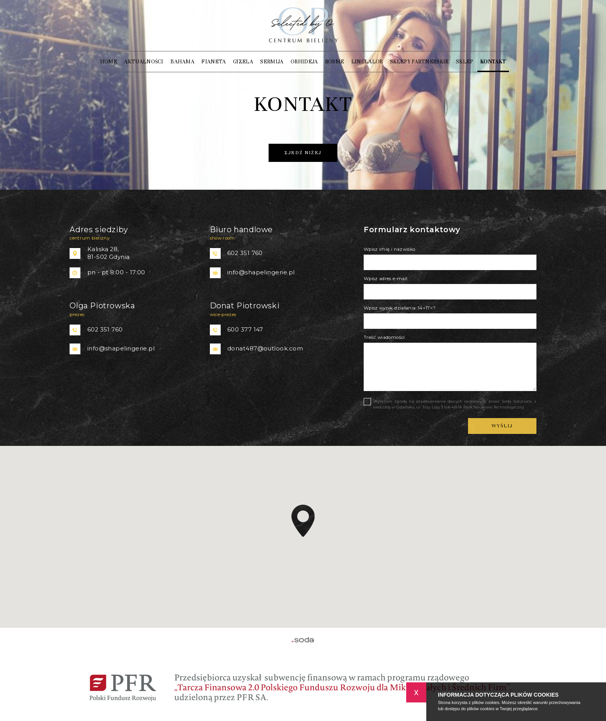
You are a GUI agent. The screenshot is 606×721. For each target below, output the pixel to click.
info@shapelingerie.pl (260, 272)
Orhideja (304, 61)
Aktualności (143, 61)
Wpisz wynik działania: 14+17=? (400, 308)
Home (108, 61)
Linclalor (367, 61)
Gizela (243, 61)
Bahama (182, 61)
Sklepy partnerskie (419, 61)
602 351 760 (245, 253)
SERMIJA (271, 61)
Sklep (464, 61)
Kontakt (493, 61)
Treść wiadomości (384, 337)
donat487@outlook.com (265, 348)
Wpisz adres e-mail (385, 278)
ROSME (334, 61)
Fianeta (213, 61)
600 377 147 (245, 329)
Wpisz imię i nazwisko (389, 249)
